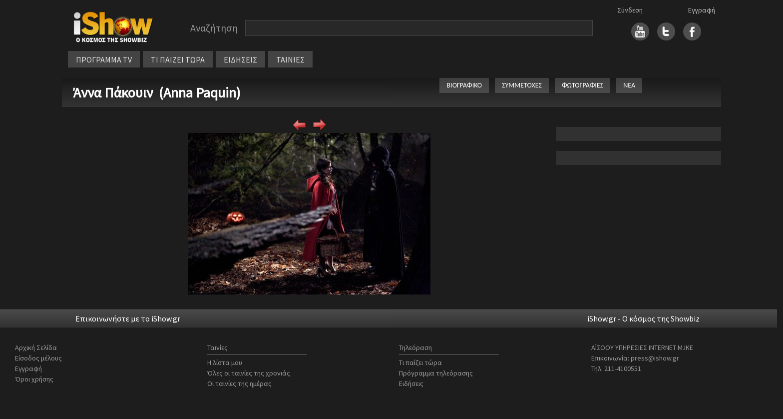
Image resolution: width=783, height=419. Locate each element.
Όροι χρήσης (34, 379)
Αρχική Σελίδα (36, 347)
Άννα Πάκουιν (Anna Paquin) (157, 93)
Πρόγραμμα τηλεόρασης (436, 373)
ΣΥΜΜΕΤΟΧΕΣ (522, 85)
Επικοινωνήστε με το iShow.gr (127, 319)
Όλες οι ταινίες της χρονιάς (248, 373)
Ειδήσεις (411, 383)
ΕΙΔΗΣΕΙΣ (240, 59)
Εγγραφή (701, 10)
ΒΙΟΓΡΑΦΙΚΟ (464, 85)
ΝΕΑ (629, 85)
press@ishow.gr (655, 358)
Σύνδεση (630, 10)
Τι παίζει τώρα (420, 362)
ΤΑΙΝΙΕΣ (290, 59)
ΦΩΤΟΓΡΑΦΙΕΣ (582, 85)
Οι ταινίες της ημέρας (239, 383)
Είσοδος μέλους (38, 358)
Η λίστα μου (224, 362)
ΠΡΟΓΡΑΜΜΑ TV (104, 59)
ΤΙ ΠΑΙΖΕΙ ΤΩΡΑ (178, 59)
